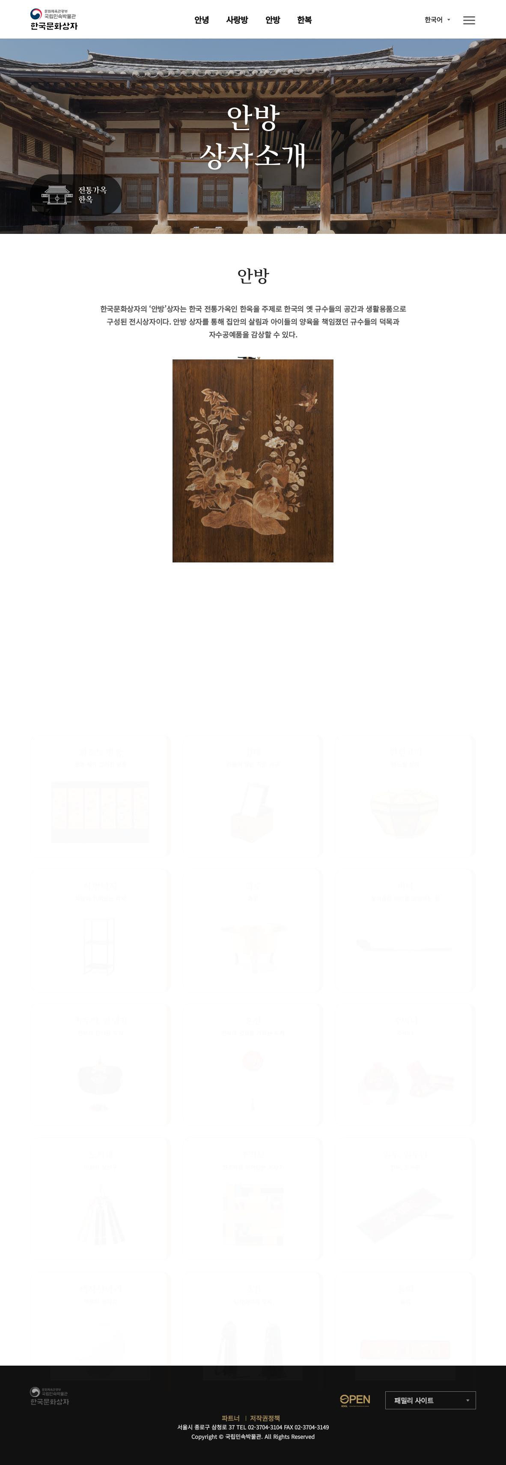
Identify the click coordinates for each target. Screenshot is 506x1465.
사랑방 (237, 19)
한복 (304, 19)
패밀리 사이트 (414, 1400)
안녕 (201, 19)
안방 (272, 19)
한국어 (434, 19)
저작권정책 (265, 1418)
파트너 (231, 1418)
